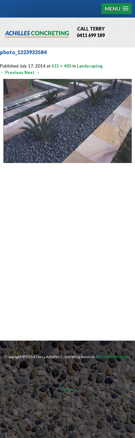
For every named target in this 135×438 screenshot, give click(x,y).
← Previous (11, 72)
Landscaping (89, 66)
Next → (32, 72)
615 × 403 (61, 66)
